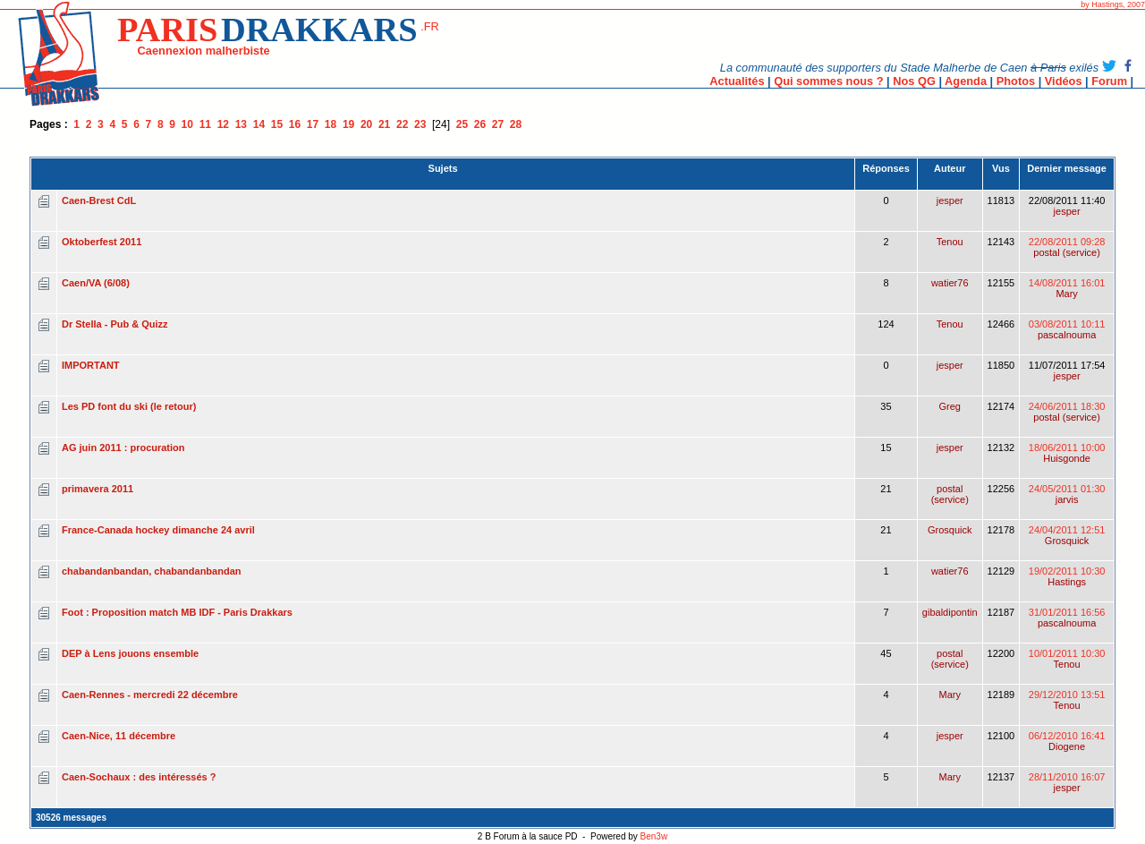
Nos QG (914, 81)
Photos (1016, 81)
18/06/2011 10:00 (1067, 453)
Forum (1109, 81)
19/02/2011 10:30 (1067, 576)
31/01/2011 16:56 (1067, 617)
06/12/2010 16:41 (1067, 741)
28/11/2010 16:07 (1067, 782)
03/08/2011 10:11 (1067, 329)
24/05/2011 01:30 (1067, 494)
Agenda (966, 81)
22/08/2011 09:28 (1067, 247)
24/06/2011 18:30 (1067, 411)
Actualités (736, 81)
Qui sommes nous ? (828, 81)
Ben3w (654, 836)
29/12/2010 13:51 (1067, 700)
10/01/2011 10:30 (1067, 658)
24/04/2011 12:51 (1067, 535)
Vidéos (1063, 81)
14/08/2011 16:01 (1067, 288)
